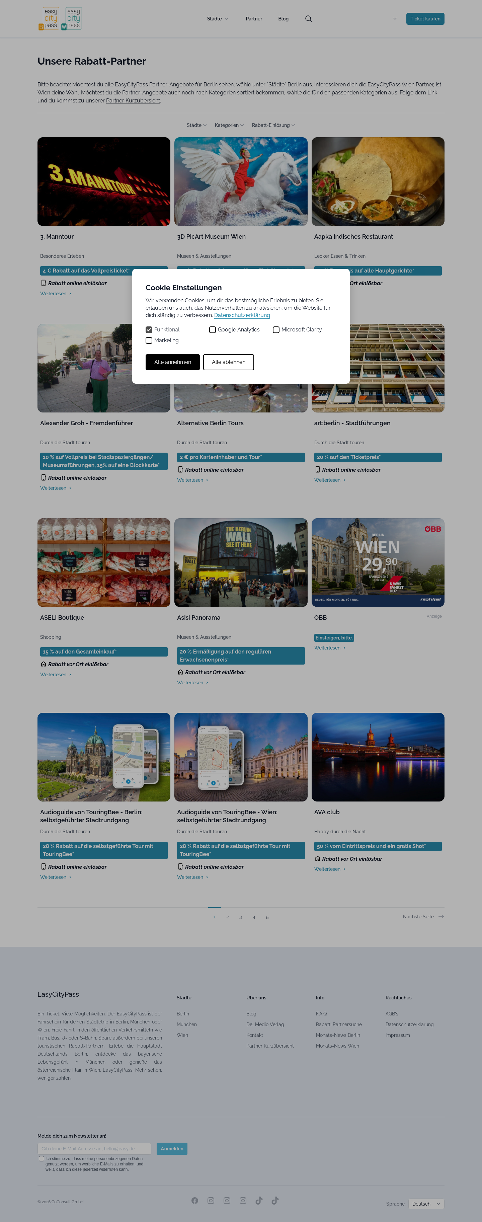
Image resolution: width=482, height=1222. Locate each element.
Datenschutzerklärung (242, 315)
